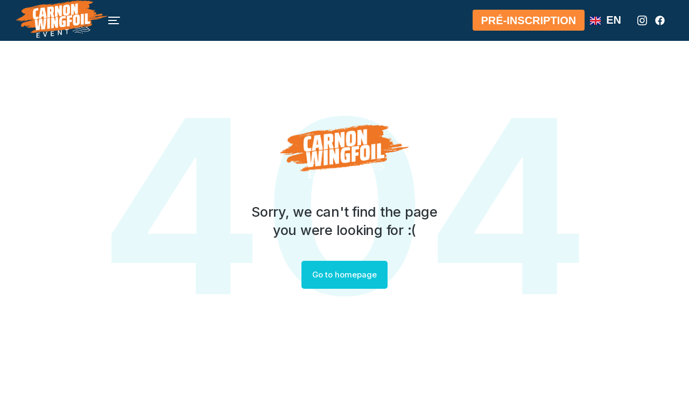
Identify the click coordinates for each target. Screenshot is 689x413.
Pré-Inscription (528, 26)
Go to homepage (344, 275)
